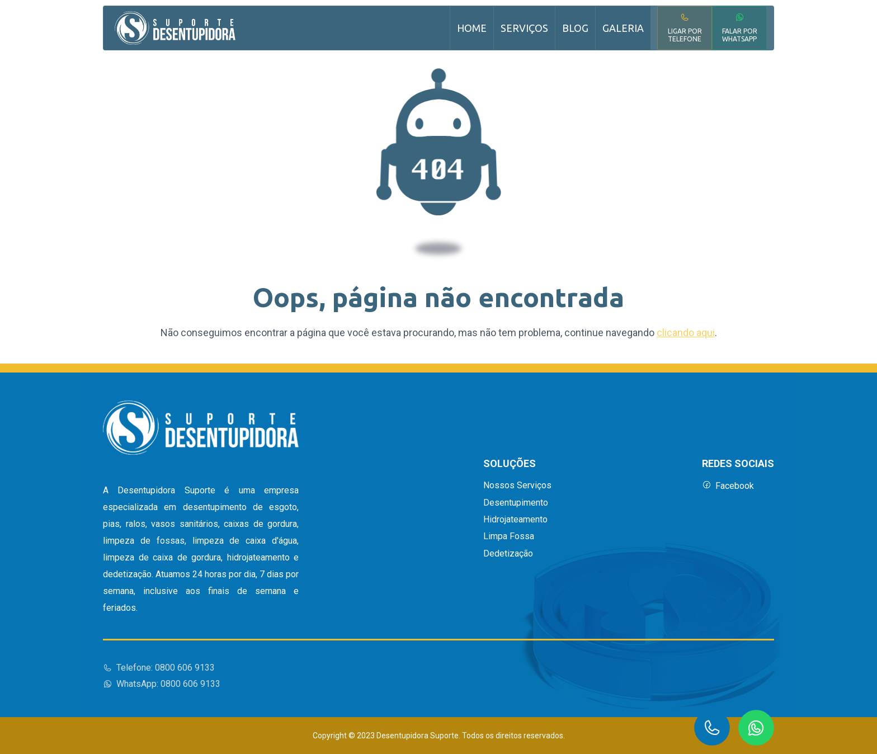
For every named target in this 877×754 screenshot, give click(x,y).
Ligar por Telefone (685, 28)
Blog (575, 28)
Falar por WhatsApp (739, 28)
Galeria (623, 28)
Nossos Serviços (517, 485)
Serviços (524, 28)
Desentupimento (515, 503)
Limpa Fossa (508, 536)
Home (472, 28)
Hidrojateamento (515, 520)
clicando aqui (686, 332)
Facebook (728, 485)
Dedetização (508, 554)
